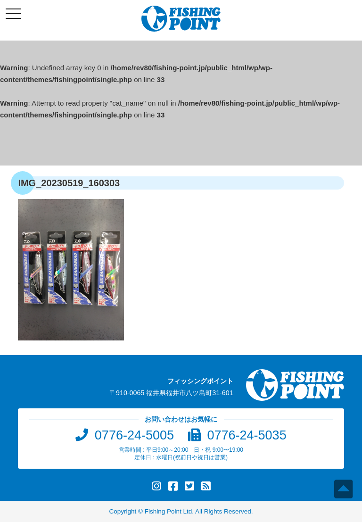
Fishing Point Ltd (168, 511)
